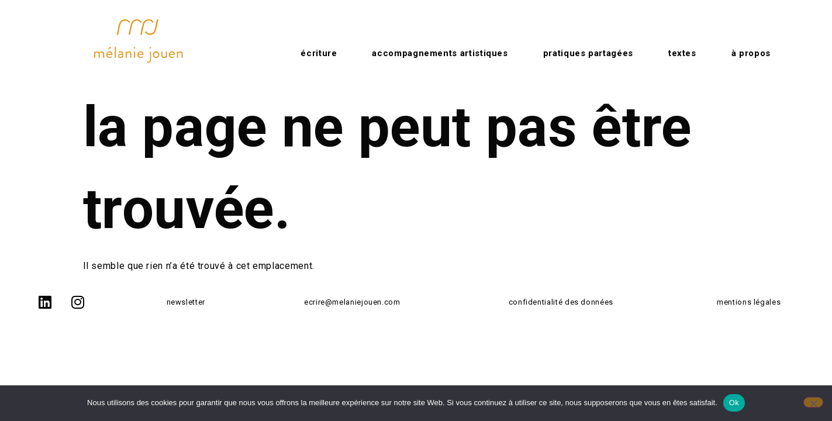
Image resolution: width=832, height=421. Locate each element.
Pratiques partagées (588, 53)
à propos (751, 53)
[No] (813, 402)
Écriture (319, 53)
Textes (682, 53)
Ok (734, 402)
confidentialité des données (561, 302)
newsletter (186, 302)
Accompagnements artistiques (440, 53)
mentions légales (749, 302)
